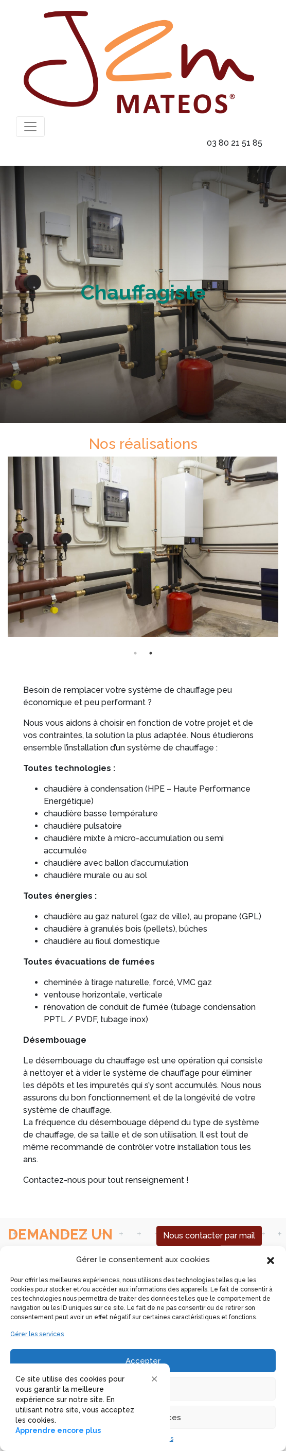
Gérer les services (37, 1334)
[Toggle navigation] (30, 126)
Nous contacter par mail (209, 1235)
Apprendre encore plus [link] (58, 1430)
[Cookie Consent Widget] (87, 1404)
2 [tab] (151, 653)
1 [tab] (135, 653)
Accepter (143, 1361)
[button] (270, 1259)
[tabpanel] (143, 551)
